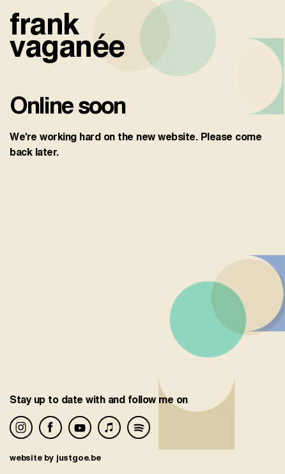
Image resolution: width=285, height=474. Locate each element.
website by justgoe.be (55, 457)
